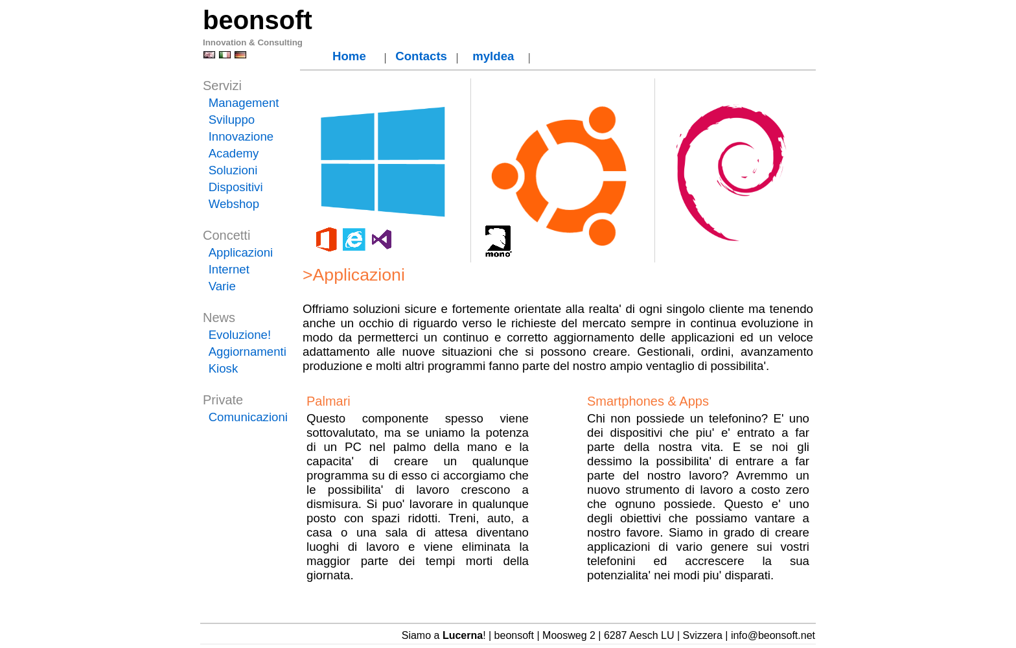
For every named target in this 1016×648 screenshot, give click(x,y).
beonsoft (257, 20)
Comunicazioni (248, 417)
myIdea (493, 56)
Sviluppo (232, 119)
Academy (234, 153)
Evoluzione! (240, 334)
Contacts (421, 56)
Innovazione (241, 136)
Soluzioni (233, 170)
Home (349, 56)
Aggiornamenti (247, 351)
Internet (229, 269)
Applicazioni (241, 252)
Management (244, 103)
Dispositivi (236, 187)
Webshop (234, 204)
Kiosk (223, 368)
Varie (222, 286)
